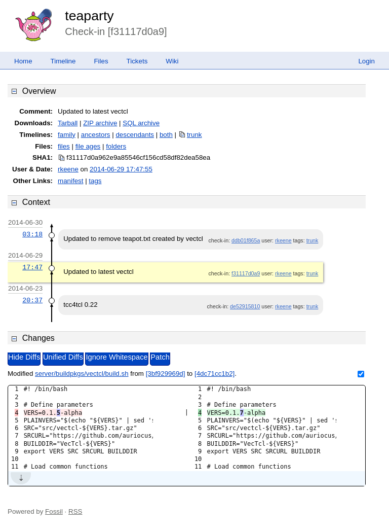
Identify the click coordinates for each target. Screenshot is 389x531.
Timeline (63, 61)
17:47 (32, 267)
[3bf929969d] (165, 373)
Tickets (137, 61)
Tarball (67, 123)
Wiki (172, 61)
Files (101, 61)
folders (116, 146)
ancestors (95, 134)
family (66, 134)
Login (366, 61)
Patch (159, 357)
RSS (75, 511)
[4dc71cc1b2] (214, 373)
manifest (70, 181)
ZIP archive (100, 123)
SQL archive (141, 123)
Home (23, 61)
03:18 (32, 234)
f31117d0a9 (245, 273)
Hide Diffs (24, 357)
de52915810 (245, 306)
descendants (134, 134)
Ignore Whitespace (116, 357)
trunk (194, 134)
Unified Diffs (63, 357)
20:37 (32, 300)
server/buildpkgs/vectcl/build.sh (81, 373)
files (64, 146)
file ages (88, 146)
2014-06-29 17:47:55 (121, 169)
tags (95, 181)
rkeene (68, 169)
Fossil (54, 511)
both (166, 134)
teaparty (89, 15)
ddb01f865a (245, 240)
